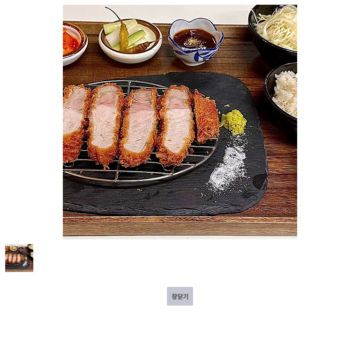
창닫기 (180, 296)
